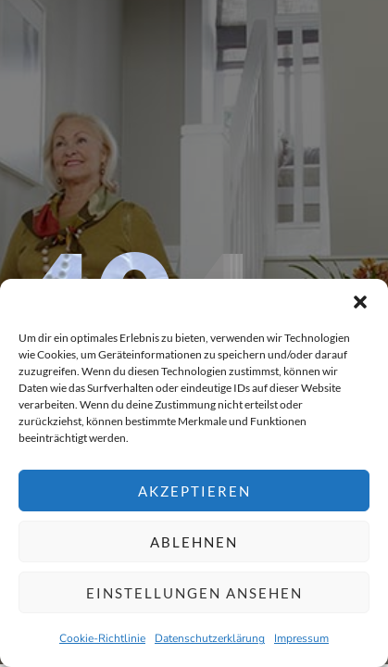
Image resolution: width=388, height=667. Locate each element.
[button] (360, 302)
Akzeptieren (194, 491)
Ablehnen (194, 542)
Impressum (301, 638)
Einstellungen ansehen (194, 593)
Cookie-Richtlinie (102, 638)
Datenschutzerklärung (210, 638)
